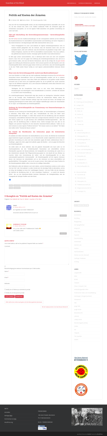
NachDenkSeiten (79, 251)
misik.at (76, 248)
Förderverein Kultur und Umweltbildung (85, 293)
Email (6, 277)
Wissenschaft (80, 172)
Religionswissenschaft (83, 188)
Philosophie (80, 181)
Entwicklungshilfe (26, 185)
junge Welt (77, 306)
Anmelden (7, 412)
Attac (75, 276)
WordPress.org (8, 422)
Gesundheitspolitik (82, 146)
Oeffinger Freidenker (80, 258)
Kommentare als (10, 419)
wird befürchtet (60, 75)
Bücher (79, 114)
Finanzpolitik (80, 143)
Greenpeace (77, 299)
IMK (75, 303)
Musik (79, 121)
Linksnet (76, 316)
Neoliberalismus (57, 185)
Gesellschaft (48, 185)
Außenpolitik (17, 185)
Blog (77, 98)
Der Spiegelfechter (79, 225)
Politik (44, 20)
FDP (43, 185)
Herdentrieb (77, 241)
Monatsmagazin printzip (81, 323)
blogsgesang (77, 221)
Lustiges (78, 105)
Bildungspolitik (81, 136)
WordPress (100, 434)
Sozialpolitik (80, 159)
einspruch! (77, 228)
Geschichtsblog (78, 238)
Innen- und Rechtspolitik (84, 149)
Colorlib (89, 434)
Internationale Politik (83, 153)
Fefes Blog (77, 231)
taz (75, 329)
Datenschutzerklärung (85, 3)
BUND (76, 279)
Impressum (97, 3)
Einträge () (8, 415)
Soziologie (80, 191)
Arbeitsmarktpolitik (82, 133)
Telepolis (76, 333)
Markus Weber (26, 20)
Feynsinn (76, 235)
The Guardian (78, 336)
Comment (7, 246)
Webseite (7, 283)
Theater (79, 124)
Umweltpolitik (81, 163)
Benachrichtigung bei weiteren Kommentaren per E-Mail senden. (22, 268)
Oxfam (76, 326)
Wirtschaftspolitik (82, 166)
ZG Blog (76, 261)
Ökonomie (80, 178)
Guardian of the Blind (15, 3)
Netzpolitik (80, 156)
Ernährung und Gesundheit (83, 102)
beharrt (16, 38)
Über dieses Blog (71, 3)
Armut (10, 185)
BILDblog (76, 218)
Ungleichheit (17, 188)
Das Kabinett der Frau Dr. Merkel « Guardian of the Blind (25, 199)
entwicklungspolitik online (81, 289)
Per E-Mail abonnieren (44, 418)
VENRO (76, 339)
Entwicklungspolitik (38, 20)
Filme (78, 118)
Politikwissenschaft (82, 184)
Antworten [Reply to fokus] (63, 215)
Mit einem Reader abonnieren (46, 415)
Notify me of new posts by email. (15, 293)
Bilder (78, 111)
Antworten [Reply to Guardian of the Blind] (63, 233)
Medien (78, 108)
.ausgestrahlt (77, 273)
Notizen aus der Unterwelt (81, 255)
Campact (76, 283)
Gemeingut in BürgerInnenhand (83, 296)
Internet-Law (77, 245)
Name (6, 271)
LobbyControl (78, 319)
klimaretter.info (78, 313)
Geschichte (80, 174)
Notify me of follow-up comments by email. (18, 289)
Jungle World (77, 309)
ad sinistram (77, 215)
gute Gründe (61, 61)
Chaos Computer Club (80, 286)
